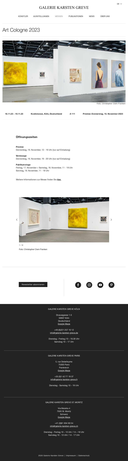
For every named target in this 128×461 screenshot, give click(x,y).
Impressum (71, 456)
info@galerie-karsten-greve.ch (64, 426)
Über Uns (105, 16)
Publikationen (76, 16)
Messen (59, 16)
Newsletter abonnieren (33, 285)
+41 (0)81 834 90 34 (64, 424)
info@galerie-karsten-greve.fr (64, 380)
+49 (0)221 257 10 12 (64, 330)
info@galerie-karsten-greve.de (64, 333)
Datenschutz (84, 456)
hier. (59, 180)
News (91, 16)
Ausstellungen (41, 16)
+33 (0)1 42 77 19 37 (64, 377)
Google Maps (64, 324)
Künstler (23, 16)
